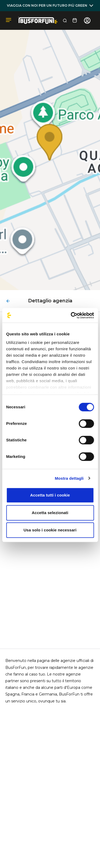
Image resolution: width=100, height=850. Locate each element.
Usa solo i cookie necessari (50, 530)
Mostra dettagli (69, 478)
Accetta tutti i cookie (50, 495)
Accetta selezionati (50, 512)
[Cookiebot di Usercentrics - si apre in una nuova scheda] (71, 315)
